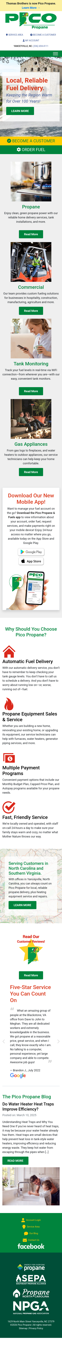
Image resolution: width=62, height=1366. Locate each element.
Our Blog (31, 1233)
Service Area (14, 35)
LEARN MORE (20, 111)
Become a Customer (43, 35)
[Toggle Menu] (55, 53)
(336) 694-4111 (31, 46)
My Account (31, 40)
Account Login (31, 1220)
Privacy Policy (36, 1328)
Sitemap (23, 1328)
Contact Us (31, 1240)
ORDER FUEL (31, 149)
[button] (3, 1041)
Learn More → (31, 7)
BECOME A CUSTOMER (31, 141)
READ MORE (15, 1160)
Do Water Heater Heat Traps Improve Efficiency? (28, 1106)
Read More (31, 234)
